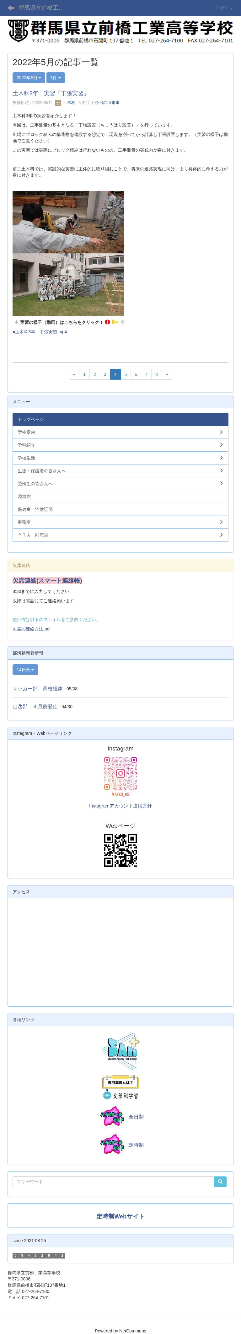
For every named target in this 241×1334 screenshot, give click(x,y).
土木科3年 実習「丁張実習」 (51, 93)
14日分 (25, 669)
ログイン (224, 7)
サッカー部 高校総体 (38, 688)
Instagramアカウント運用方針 (120, 805)
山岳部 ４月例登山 (35, 706)
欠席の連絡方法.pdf (32, 628)
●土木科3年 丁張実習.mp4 (40, 331)
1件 (56, 77)
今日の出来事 (107, 102)
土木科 (65, 102)
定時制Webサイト (120, 1216)
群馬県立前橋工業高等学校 (45, 8)
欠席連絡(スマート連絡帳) (47, 580)
